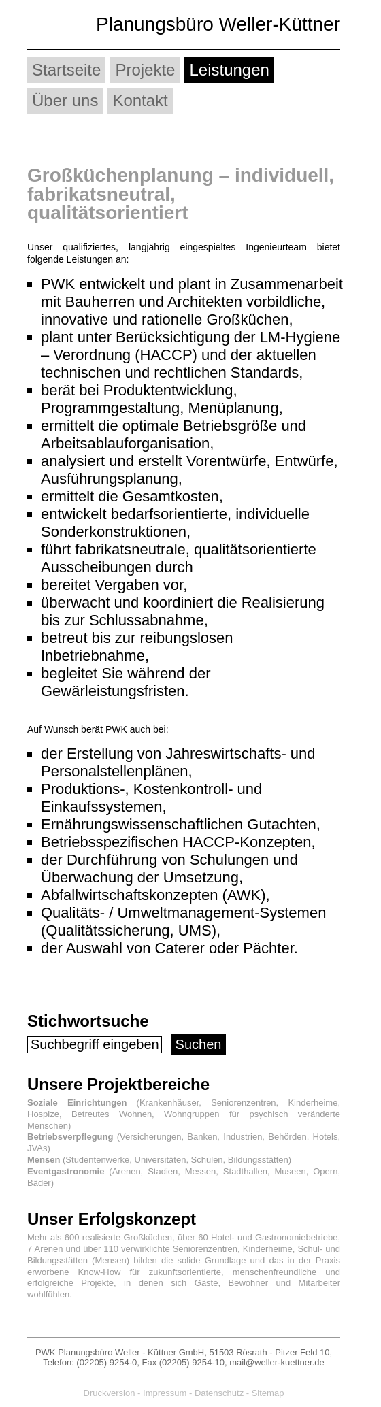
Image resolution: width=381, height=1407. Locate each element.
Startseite (66, 70)
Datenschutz (219, 1393)
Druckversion (109, 1393)
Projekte (145, 70)
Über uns (65, 100)
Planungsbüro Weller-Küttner (218, 24)
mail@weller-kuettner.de (277, 1362)
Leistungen (229, 70)
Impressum (164, 1393)
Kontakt (139, 100)
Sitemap (268, 1393)
